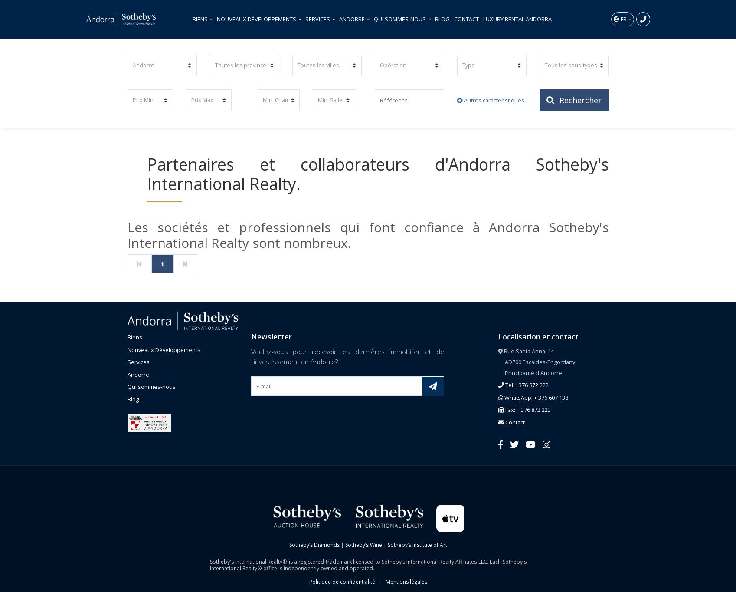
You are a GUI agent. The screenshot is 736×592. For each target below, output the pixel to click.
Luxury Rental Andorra (517, 19)
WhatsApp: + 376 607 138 (533, 397)
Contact (466, 19)
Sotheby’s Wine (363, 545)
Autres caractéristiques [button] (490, 100)
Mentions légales (406, 581)
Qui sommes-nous (400, 19)
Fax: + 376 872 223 (524, 410)
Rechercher (574, 100)
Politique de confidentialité (342, 581)
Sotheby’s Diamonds (314, 545)
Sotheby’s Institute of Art (417, 545)
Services (318, 19)
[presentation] (317, 416)
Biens (201, 19)
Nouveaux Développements (257, 19)
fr (621, 19)
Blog (442, 19)
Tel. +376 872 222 (523, 385)
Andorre (352, 19)
